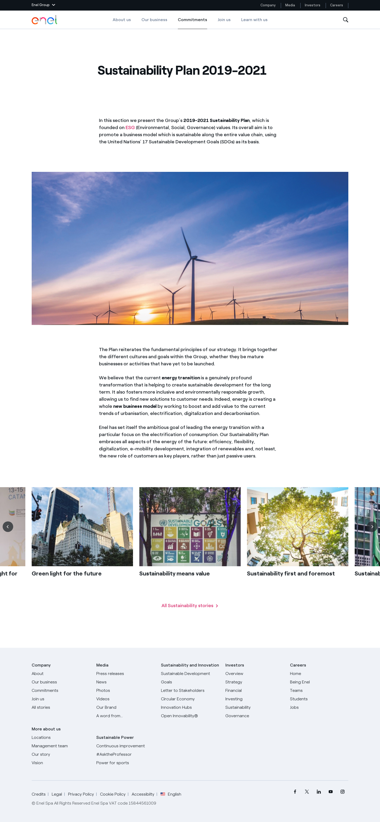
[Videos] (125, 699)
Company (268, 5)
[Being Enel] (319, 682)
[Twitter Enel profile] (307, 792)
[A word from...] (125, 716)
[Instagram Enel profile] (342, 792)
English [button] (170, 794)
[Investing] (254, 699)
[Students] (319, 699)
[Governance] (254, 716)
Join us (224, 19)
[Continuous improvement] (125, 746)
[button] (43, 5)
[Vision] (61, 763)
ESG (130, 127)
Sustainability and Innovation (190, 665)
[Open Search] (345, 20)
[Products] (61, 682)
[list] (190, 553)
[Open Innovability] (190, 716)
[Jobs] (319, 707)
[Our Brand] (125, 707)
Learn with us (254, 19)
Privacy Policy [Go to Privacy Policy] (81, 794)
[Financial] (254, 690)
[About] (61, 673)
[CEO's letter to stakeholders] (190, 690)
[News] (125, 682)
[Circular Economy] (190, 699)
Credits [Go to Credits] (39, 794)
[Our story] (61, 754)
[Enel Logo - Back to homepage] (45, 20)
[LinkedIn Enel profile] (319, 792)
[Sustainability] (254, 707)
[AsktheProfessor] (125, 754)
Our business (154, 19)
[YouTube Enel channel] (330, 792)
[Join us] (61, 699)
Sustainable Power (115, 737)
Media (290, 5)
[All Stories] (61, 707)
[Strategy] (254, 682)
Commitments (192, 23)
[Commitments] (61, 690)
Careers (337, 5)
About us (122, 19)
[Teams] (319, 690)
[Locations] (61, 737)
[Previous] (8, 535)
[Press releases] (125, 673)
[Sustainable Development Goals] (190, 677)
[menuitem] (295, 792)
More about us (46, 728)
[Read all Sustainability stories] (190, 614)
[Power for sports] (125, 763)
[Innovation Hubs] (190, 707)
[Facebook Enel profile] (295, 792)
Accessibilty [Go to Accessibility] (143, 794)
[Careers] (319, 673)
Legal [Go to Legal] (57, 794)
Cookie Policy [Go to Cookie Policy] (113, 794)
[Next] (372, 535)
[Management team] (61, 746)
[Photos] (125, 690)
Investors (312, 5)
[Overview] (254, 673)
